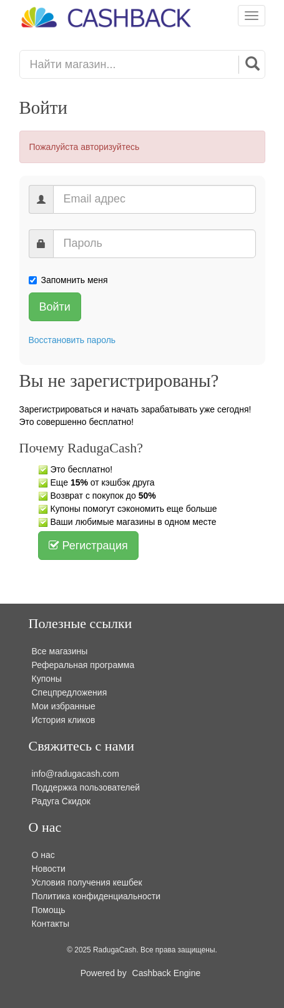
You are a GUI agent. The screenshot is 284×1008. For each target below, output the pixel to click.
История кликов (63, 720)
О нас (43, 855)
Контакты (50, 924)
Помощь (49, 910)
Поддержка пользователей (86, 787)
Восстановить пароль (72, 340)
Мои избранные (63, 706)
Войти (55, 307)
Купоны (47, 679)
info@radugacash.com (75, 774)
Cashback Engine (166, 973)
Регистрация (88, 545)
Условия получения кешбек (87, 882)
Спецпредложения (69, 692)
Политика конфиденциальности (96, 896)
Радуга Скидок (61, 801)
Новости (49, 869)
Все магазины (60, 651)
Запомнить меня (68, 280)
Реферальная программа (83, 665)
